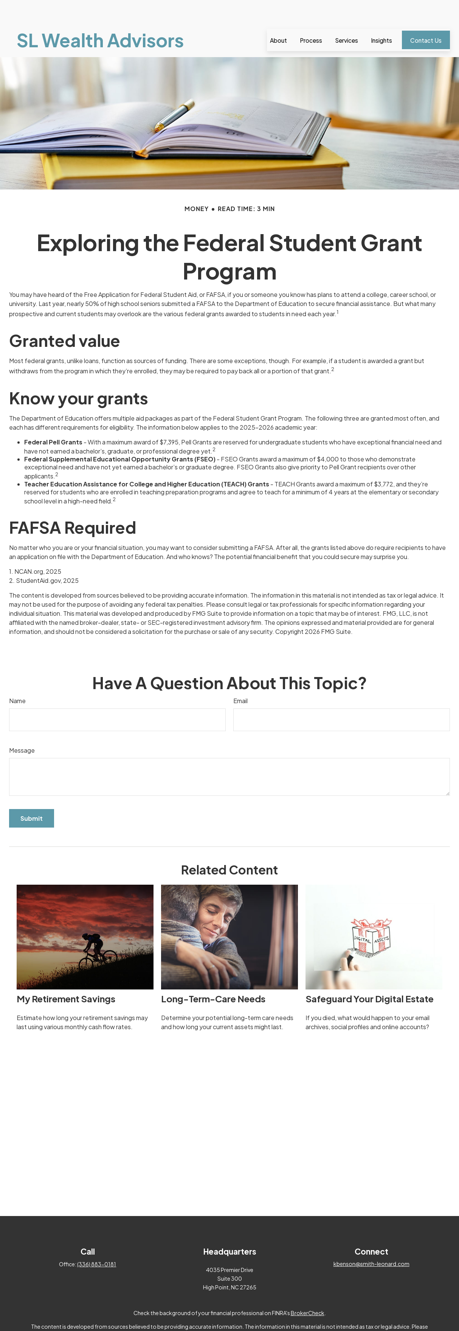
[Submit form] (31, 795)
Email (240, 678)
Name (17, 678)
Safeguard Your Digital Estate (369, 976)
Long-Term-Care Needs (213, 976)
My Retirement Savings (66, 976)
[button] (278, 17)
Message (22, 728)
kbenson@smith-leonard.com (371, 1241)
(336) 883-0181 (96, 1241)
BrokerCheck (307, 1290)
